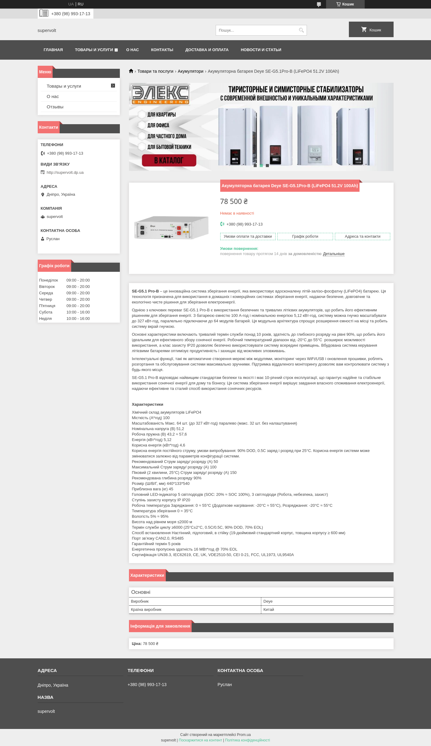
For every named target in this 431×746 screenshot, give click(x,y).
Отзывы (55, 106)
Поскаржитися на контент (200, 740)
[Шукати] (301, 30)
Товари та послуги (155, 71)
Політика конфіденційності (247, 740)
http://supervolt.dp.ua (65, 172)
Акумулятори (190, 71)
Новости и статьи (261, 49)
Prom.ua (244, 735)
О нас (132, 49)
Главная (53, 49)
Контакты (162, 49)
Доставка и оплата (207, 49)
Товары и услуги (94, 49)
